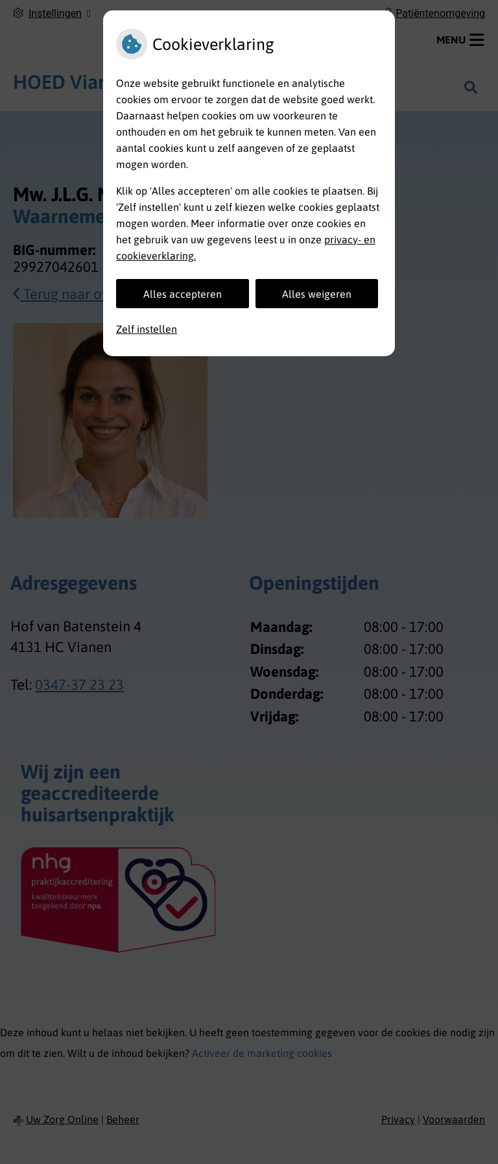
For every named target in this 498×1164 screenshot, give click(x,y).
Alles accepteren (182, 294)
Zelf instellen (146, 329)
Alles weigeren (316, 294)
